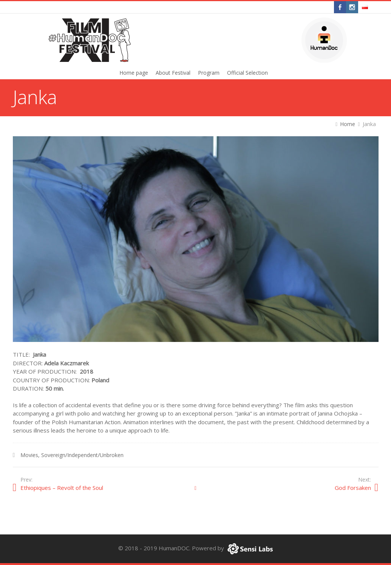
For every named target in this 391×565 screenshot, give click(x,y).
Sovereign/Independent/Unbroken (82, 455)
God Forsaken (353, 487)
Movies (29, 455)
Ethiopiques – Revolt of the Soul (61, 487)
